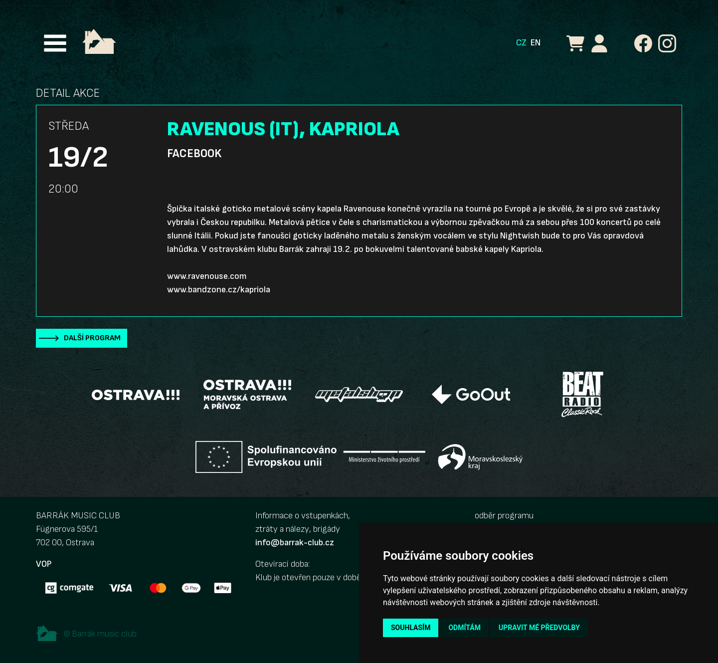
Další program (92, 338)
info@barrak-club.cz (294, 542)
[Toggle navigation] (55, 43)
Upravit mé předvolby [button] (539, 628)
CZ (521, 42)
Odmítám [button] (464, 628)
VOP (43, 564)
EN (535, 42)
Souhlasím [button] (410, 628)
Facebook (194, 154)
